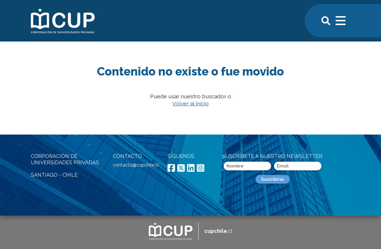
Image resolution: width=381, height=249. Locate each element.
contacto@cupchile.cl (136, 165)
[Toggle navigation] (341, 20)
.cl (218, 231)
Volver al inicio (190, 103)
